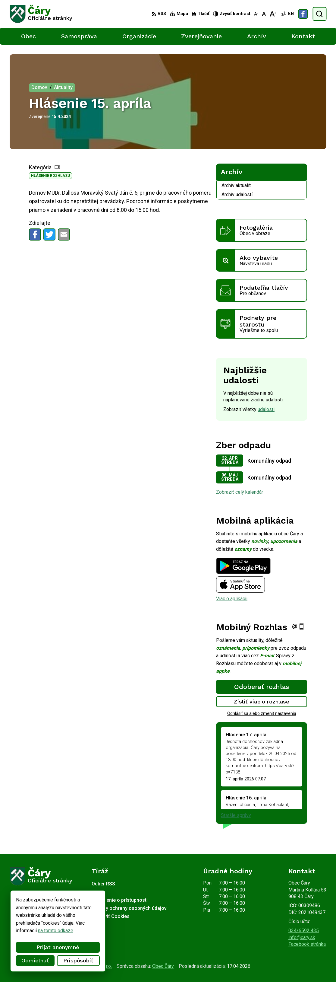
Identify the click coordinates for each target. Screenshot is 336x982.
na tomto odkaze (36, 930)
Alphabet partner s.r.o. (89, 966)
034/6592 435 (303, 930)
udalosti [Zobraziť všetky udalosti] (266, 409)
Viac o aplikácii (231, 598)
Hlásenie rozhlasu (50, 176)
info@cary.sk (301, 937)
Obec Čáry (163, 966)
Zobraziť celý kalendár (239, 492)
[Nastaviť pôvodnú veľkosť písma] (264, 14)
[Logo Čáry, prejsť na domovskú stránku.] (41, 14)
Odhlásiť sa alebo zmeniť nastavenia (261, 713)
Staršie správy (236, 815)
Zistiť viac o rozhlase (262, 701)
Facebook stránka (307, 944)
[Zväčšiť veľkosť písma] (273, 14)
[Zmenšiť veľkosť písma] (256, 14)
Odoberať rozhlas (261, 686)
